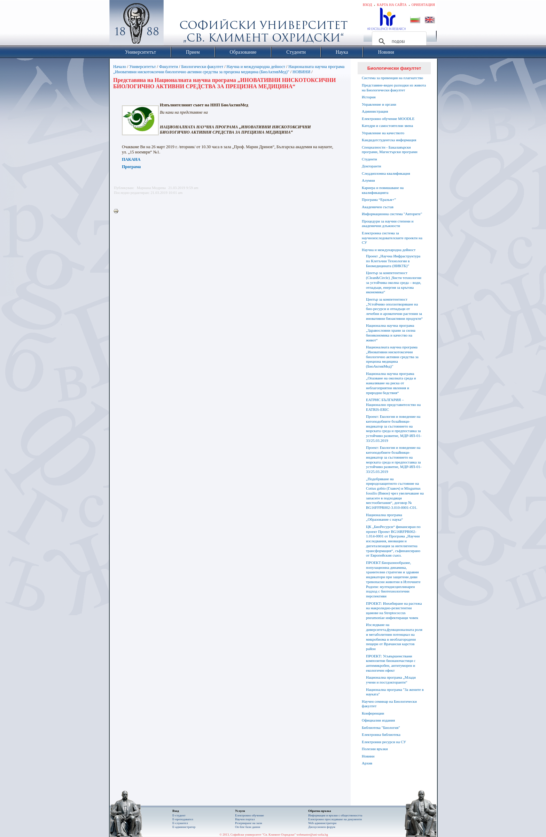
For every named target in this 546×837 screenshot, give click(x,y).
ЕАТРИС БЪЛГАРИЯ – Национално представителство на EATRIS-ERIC (393, 405)
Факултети (168, 66)
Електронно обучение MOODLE (388, 118)
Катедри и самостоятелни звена (387, 125)
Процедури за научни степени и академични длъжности (387, 223)
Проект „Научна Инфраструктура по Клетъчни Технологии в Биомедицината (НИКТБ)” (393, 261)
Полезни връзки (375, 749)
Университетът (142, 66)
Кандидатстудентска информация (389, 140)
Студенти (369, 159)
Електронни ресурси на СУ (384, 742)
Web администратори (322, 823)
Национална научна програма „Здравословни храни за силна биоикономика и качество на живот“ (390, 332)
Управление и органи (379, 104)
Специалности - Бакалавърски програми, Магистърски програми (390, 149)
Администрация (375, 111)
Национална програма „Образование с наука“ (384, 517)
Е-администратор (183, 827)
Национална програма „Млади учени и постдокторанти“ (391, 679)
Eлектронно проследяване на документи (335, 819)
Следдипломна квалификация (386, 173)
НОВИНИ (301, 71)
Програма (131, 166)
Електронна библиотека (381, 734)
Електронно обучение (249, 815)
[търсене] (398, 41)
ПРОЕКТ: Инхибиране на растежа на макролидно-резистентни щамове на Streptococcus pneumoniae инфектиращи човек (394, 610)
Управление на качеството (383, 133)
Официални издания (378, 720)
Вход (367, 5)
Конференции (373, 713)
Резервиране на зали (248, 823)
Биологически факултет (202, 66)
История (368, 97)
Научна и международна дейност (256, 66)
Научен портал (245, 819)
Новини (368, 756)
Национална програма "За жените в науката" (395, 691)
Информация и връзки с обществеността (335, 815)
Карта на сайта (391, 5)
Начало (119, 66)
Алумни (368, 180)
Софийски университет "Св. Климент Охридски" (176, 24)
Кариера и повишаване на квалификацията (383, 190)
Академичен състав (377, 207)
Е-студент (179, 815)
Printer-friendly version (117, 211)
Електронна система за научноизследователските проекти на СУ (392, 238)
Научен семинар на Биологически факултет (389, 703)
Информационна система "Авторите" (392, 214)
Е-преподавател (182, 819)
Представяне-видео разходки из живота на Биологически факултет (394, 87)
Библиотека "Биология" (381, 727)
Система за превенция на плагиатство (392, 78)
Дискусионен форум (321, 827)
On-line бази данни (247, 827)
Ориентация (423, 5)
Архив (367, 763)
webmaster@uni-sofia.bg (312, 834)
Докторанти (371, 166)
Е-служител (180, 823)
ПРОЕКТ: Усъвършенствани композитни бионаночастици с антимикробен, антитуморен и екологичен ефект (390, 663)
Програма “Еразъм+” (379, 199)
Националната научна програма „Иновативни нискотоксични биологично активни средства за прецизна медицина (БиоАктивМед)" (228, 69)
